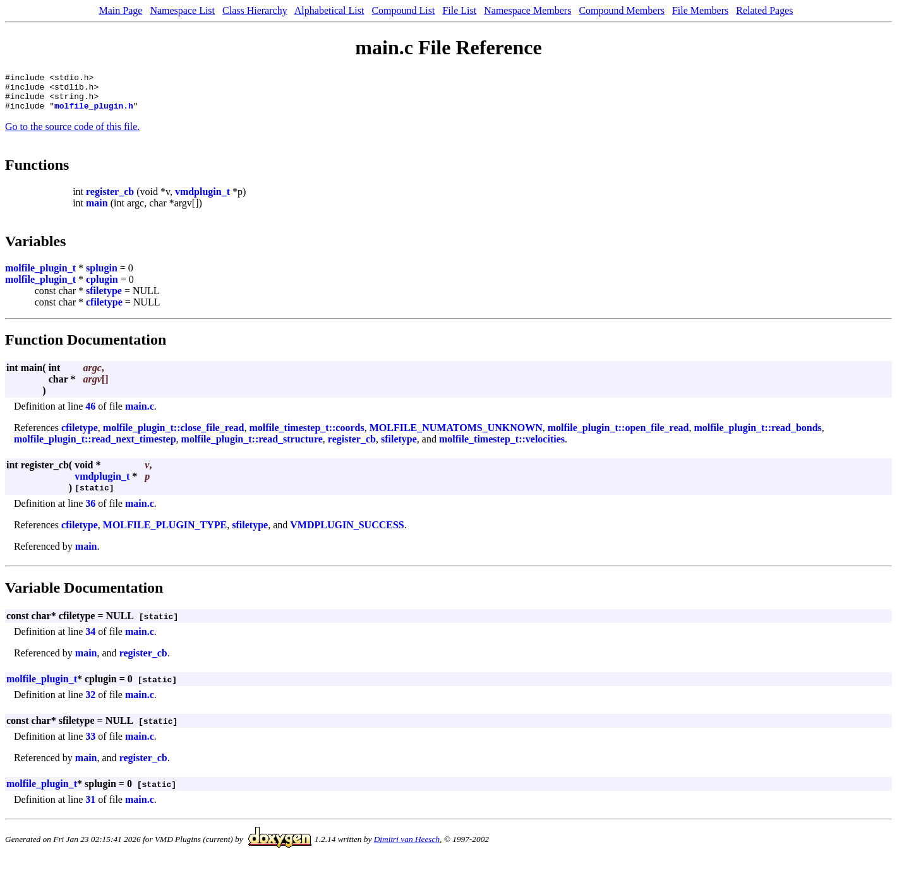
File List (459, 10)
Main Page (121, 10)
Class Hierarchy (254, 10)
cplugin (102, 286)
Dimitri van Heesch (407, 846)
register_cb (110, 199)
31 (90, 807)
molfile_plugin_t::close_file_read (173, 435)
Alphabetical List (329, 10)
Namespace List (182, 10)
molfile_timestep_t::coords (306, 435)
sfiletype (104, 298)
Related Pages (764, 10)
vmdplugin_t (202, 199)
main (97, 210)
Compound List (403, 10)
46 (90, 413)
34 (90, 639)
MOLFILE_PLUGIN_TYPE (165, 532)
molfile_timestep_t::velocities (502, 446)
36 (90, 511)
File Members (700, 10)
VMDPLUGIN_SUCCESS (347, 532)
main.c (139, 413)
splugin (101, 275)
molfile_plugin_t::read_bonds (757, 435)
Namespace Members (527, 10)
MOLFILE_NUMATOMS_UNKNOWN (456, 435)
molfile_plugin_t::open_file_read (618, 435)
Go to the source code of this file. (72, 134)
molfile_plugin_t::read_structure (252, 446)
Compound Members (622, 10)
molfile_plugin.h (93, 113)
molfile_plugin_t (40, 275)
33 (90, 743)
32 (90, 702)
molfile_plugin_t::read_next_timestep (95, 446)
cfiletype (104, 309)
